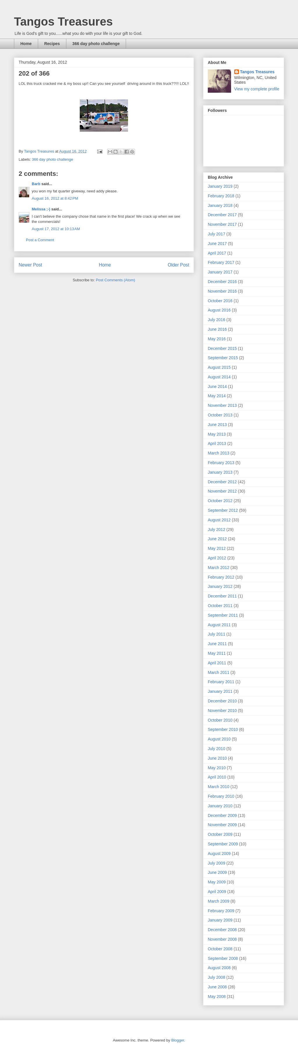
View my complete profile (256, 89)
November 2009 (222, 824)
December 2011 (222, 596)
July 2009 (216, 863)
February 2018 (221, 196)
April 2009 (217, 891)
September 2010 (223, 729)
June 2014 (217, 386)
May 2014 (217, 395)
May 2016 (217, 339)
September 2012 (223, 510)
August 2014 (219, 377)
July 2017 (216, 234)
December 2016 (222, 281)
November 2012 (222, 491)
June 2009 (217, 872)
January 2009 (220, 920)
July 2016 (216, 319)
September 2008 (223, 958)
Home (26, 43)
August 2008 (219, 967)
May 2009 (217, 882)
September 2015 (223, 357)
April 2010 (217, 777)
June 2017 (217, 243)
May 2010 (217, 767)
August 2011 (219, 624)
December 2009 (222, 815)
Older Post (178, 264)
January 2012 (220, 586)
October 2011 (220, 605)
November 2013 (222, 405)
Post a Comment (40, 240)
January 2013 (220, 472)
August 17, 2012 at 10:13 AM (56, 229)
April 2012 (217, 558)
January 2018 (220, 205)
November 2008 (222, 939)
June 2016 (217, 329)
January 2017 (220, 272)
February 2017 (221, 262)
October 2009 (220, 834)
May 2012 (217, 548)
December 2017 (222, 214)
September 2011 (223, 615)
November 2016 (222, 291)
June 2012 (217, 538)
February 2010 (221, 796)
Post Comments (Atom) (115, 280)
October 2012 (220, 500)
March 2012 (218, 567)
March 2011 (218, 672)
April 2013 (217, 443)
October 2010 (220, 720)
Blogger (177, 1040)
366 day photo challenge (96, 43)
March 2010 (218, 786)
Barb (36, 184)
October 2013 (220, 415)
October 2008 (220, 949)
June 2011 (217, 643)
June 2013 (217, 424)
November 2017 (222, 224)
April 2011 (217, 663)
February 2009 (221, 910)
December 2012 (222, 482)
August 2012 (219, 520)
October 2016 (220, 300)
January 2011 (220, 691)
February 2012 (221, 577)
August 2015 (219, 367)
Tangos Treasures (63, 21)
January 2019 (220, 186)
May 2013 (217, 434)
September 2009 (223, 844)
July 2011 (216, 634)
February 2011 (221, 681)
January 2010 (220, 806)
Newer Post (30, 264)
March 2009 (218, 901)
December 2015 (222, 348)
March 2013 (218, 453)
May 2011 (217, 653)
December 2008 (222, 929)
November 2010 (222, 710)
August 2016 (219, 310)
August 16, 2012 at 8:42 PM (55, 198)
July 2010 (216, 748)
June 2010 (217, 758)
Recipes (52, 43)
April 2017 (217, 253)
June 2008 (217, 987)
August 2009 (219, 853)
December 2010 (222, 701)
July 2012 (216, 529)
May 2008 (217, 996)
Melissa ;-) (41, 209)
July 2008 (216, 977)
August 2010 (219, 739)
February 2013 (221, 462)
